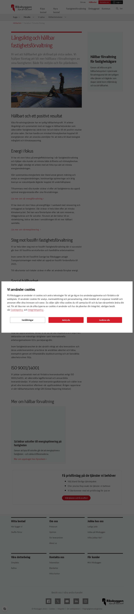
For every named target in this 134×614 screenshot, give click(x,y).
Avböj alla (66, 320)
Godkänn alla (104, 320)
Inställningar (27, 319)
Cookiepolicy (17, 309)
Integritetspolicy (35, 309)
